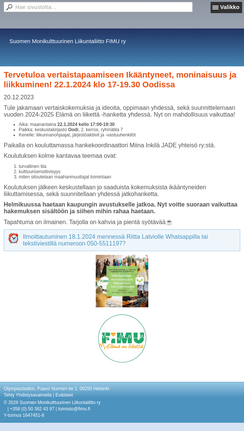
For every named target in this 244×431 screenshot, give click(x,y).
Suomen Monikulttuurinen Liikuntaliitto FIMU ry (67, 41)
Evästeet (64, 395)
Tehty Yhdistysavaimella (28, 395)
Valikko (229, 7)
